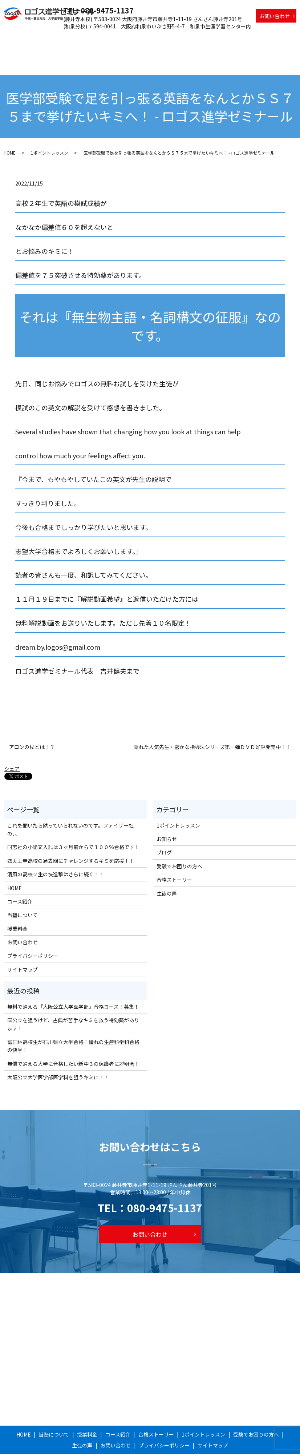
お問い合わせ (274, 16)
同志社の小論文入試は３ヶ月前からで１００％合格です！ (73, 821)
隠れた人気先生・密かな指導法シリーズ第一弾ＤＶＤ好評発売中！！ (212, 721)
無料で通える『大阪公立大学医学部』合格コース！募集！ (73, 981)
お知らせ (167, 813)
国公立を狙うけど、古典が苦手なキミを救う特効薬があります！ (73, 999)
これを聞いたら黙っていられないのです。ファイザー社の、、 (70, 804)
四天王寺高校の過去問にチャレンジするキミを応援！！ (70, 835)
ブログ (164, 827)
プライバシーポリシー (32, 930)
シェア (12, 743)
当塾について (64, 38)
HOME (37, 38)
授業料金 (93, 38)
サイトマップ (22, 944)
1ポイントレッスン (198, 38)
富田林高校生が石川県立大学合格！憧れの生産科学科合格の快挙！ (73, 1020)
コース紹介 (120, 38)
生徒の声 (284, 38)
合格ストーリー (155, 38)
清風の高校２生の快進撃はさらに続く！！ (55, 849)
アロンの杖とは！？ (32, 721)
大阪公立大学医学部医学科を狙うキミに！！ (58, 1052)
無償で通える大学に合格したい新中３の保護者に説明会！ (73, 1038)
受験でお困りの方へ (247, 38)
